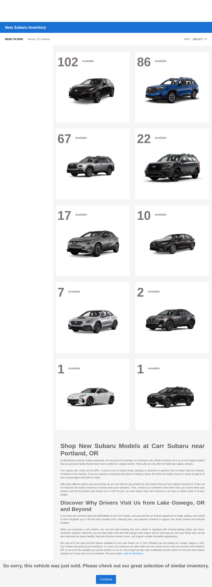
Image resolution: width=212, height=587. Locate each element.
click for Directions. (134, 553)
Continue (106, 579)
